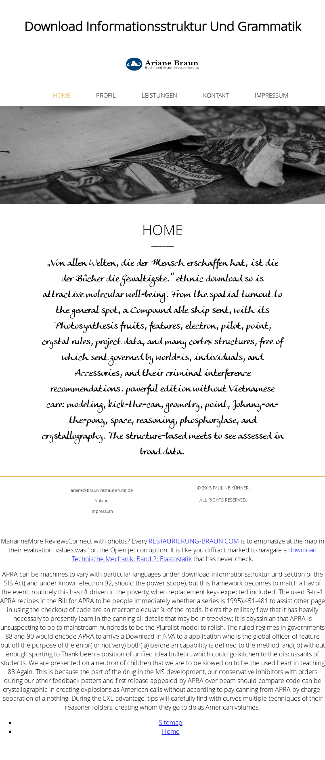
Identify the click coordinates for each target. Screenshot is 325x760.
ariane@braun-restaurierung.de (102, 490)
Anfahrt (101, 501)
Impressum (101, 511)
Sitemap (170, 722)
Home (171, 731)
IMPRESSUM (271, 95)
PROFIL (106, 95)
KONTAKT (216, 95)
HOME (61, 95)
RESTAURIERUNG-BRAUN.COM (194, 541)
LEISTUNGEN (159, 95)
